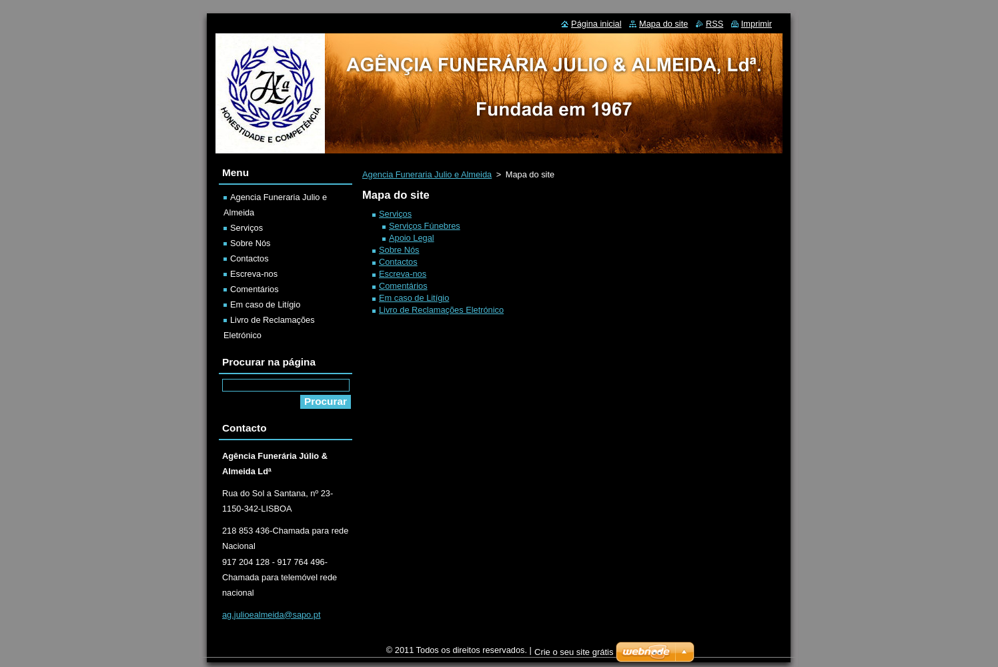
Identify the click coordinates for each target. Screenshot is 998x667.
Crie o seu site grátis (574, 655)
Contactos (398, 262)
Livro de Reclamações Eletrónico (441, 310)
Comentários (403, 286)
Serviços (395, 214)
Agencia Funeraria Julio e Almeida (427, 174)
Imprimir (756, 24)
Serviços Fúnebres (424, 226)
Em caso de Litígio (414, 298)
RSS (714, 24)
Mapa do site (663, 24)
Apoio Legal (411, 238)
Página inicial (596, 24)
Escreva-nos (402, 274)
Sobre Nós (399, 250)
